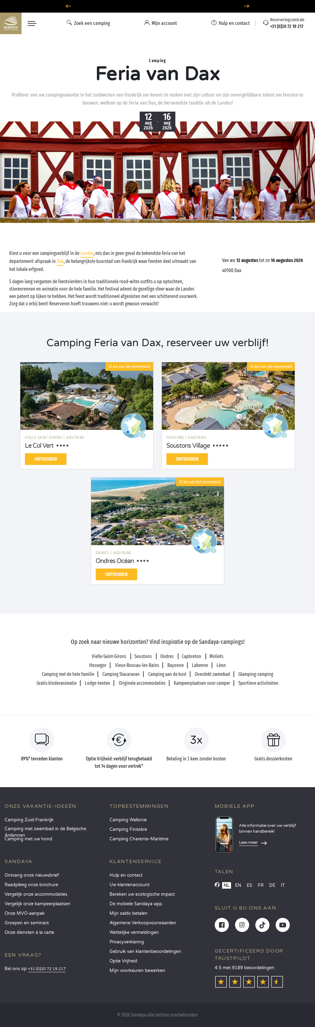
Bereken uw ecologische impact (142, 894)
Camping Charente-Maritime (139, 839)
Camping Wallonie (128, 820)
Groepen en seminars (27, 923)
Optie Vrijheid (123, 961)
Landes (87, 253)
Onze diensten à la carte (29, 932)
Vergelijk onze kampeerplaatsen (37, 903)
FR (261, 885)
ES (249, 885)
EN (238, 885)
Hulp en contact (126, 875)
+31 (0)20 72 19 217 (47, 969)
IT (283, 885)
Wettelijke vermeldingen (134, 932)
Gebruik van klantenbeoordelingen (145, 951)
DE (272, 885)
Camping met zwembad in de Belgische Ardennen (45, 830)
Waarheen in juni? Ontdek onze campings (157, 6)
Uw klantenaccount (130, 884)
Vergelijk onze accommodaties (36, 894)
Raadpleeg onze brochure (31, 884)
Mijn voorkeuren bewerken (137, 970)
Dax (60, 261)
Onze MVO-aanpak (25, 913)
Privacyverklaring (127, 942)
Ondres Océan (115, 561)
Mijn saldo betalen (129, 913)
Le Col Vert (39, 446)
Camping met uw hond (28, 839)
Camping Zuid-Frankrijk (29, 820)
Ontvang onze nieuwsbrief (32, 875)
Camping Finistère (128, 829)
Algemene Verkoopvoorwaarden (143, 923)
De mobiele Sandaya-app (136, 903)
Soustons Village (188, 446)
